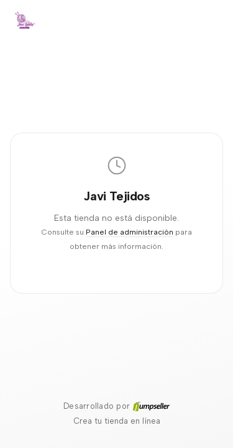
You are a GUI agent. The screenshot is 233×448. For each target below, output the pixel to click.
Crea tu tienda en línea (116, 421)
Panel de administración (129, 231)
